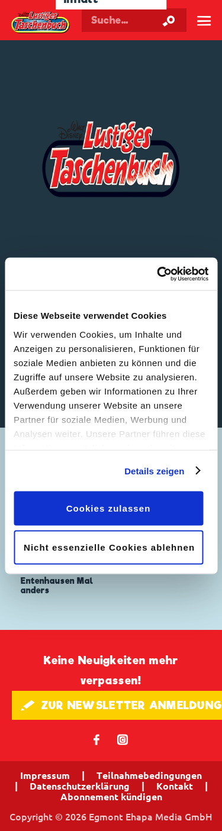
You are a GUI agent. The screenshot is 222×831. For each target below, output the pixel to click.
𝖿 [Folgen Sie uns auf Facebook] (97, 739)
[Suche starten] (169, 20)
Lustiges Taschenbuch (40, 22)
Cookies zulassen (108, 508)
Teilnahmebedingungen (149, 775)
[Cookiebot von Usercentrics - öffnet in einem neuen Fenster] (158, 274)
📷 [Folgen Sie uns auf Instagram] (122, 739)
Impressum (45, 775)
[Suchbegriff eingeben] (134, 20)
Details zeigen (154, 470)
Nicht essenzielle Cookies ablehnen (109, 547)
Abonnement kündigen (111, 796)
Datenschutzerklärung (80, 786)
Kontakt (174, 786)
